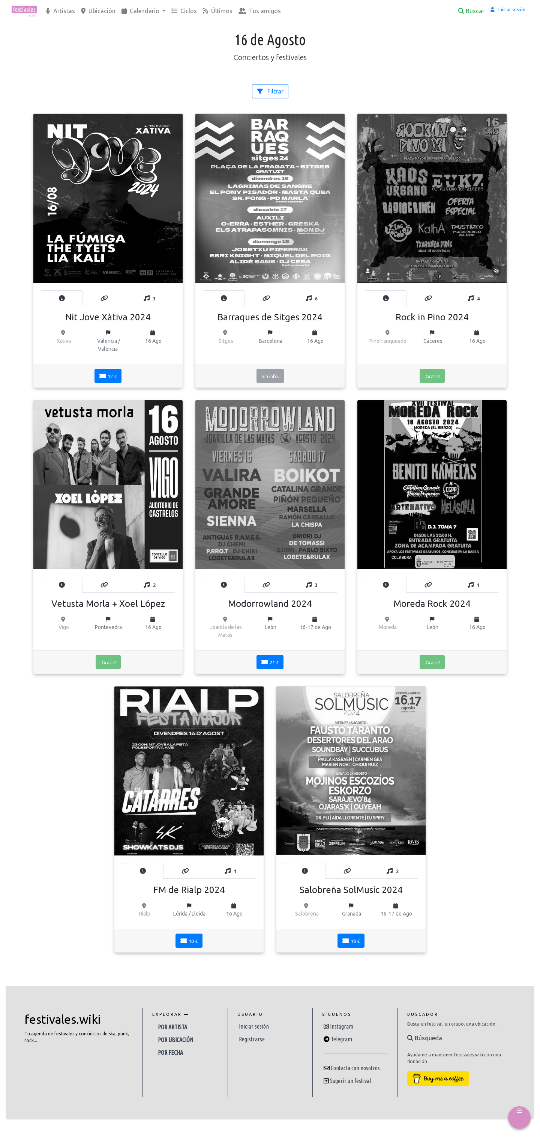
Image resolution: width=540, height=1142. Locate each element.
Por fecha (170, 1052)
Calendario (141, 11)
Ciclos (184, 11)
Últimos (217, 11)
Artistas (60, 11)
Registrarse (252, 1039)
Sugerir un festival (350, 1080)
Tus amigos (259, 11)
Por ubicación (175, 1039)
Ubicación (98, 11)
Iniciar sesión (254, 1026)
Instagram (341, 1026)
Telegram (341, 1039)
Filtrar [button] (270, 91)
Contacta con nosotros (355, 1068)
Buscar (471, 11)
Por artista (172, 1027)
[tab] (61, 298)
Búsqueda (424, 1038)
